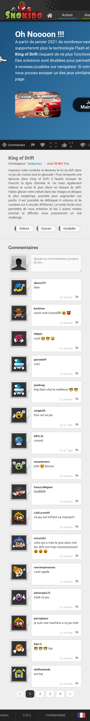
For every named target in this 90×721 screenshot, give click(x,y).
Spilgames (35, 163)
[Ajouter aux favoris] (43, 145)
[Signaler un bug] (33, 145)
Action (67, 15)
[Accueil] (50, 15)
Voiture (24, 228)
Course (46, 228)
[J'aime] (68, 145)
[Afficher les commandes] (14, 145)
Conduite (69, 228)
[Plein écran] (53, 145)
